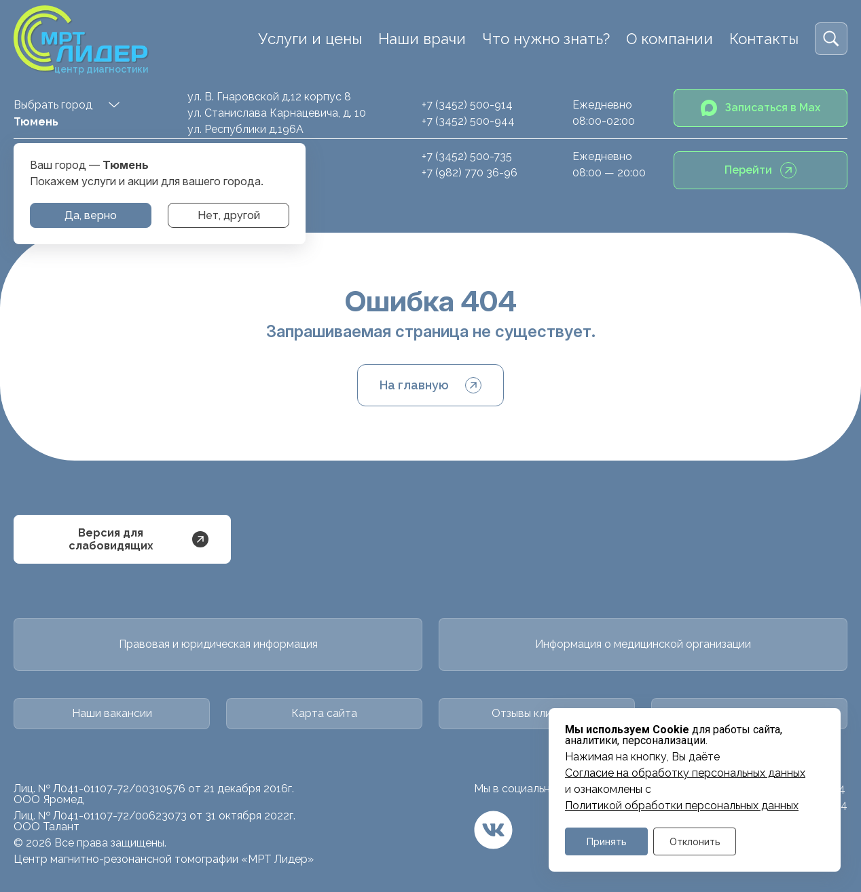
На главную (430, 385)
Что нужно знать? (546, 38)
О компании (669, 38)
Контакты (764, 38)
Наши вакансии (112, 713)
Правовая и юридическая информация (218, 644)
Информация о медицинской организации (643, 644)
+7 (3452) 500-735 (467, 156)
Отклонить (695, 841)
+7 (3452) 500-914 (467, 104)
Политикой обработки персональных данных (682, 805)
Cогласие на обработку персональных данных (685, 773)
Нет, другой (229, 215)
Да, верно (91, 215)
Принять (607, 841)
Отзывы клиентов (537, 713)
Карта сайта (324, 713)
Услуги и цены (310, 38)
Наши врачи (422, 38)
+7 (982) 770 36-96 (469, 172)
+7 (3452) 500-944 (468, 121)
